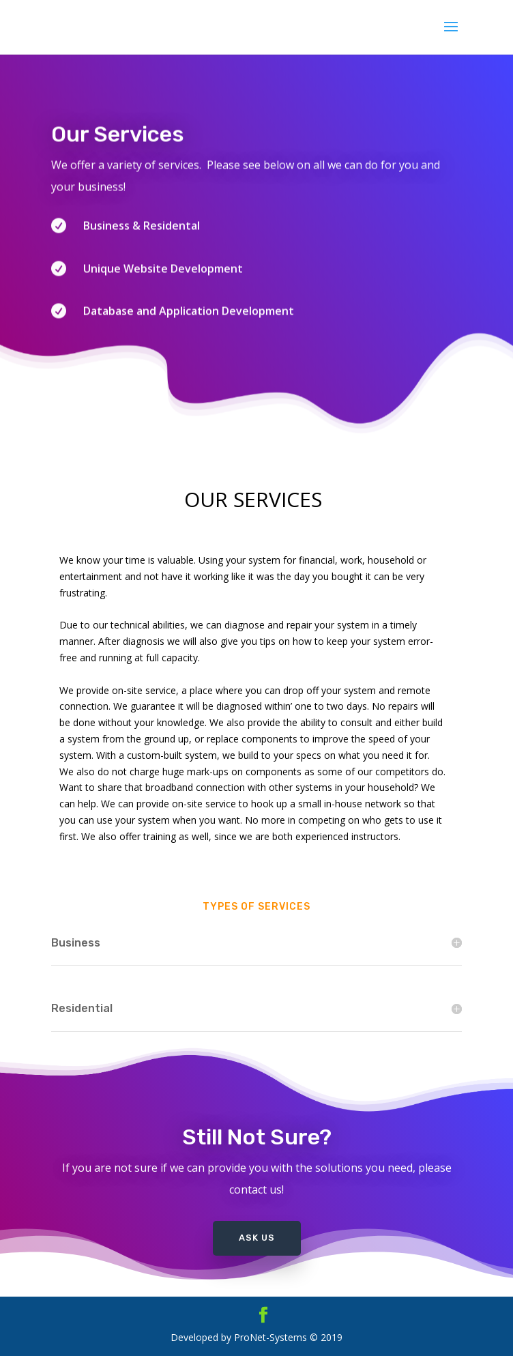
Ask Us (257, 1237)
